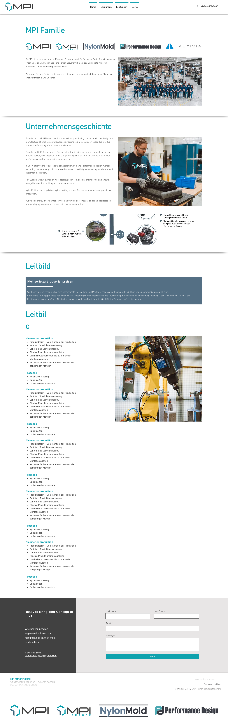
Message (110, 635)
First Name (111, 611)
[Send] (152, 656)
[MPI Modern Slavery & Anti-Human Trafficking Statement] (187, 689)
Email (108, 623)
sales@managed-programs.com (40, 655)
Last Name (159, 611)
